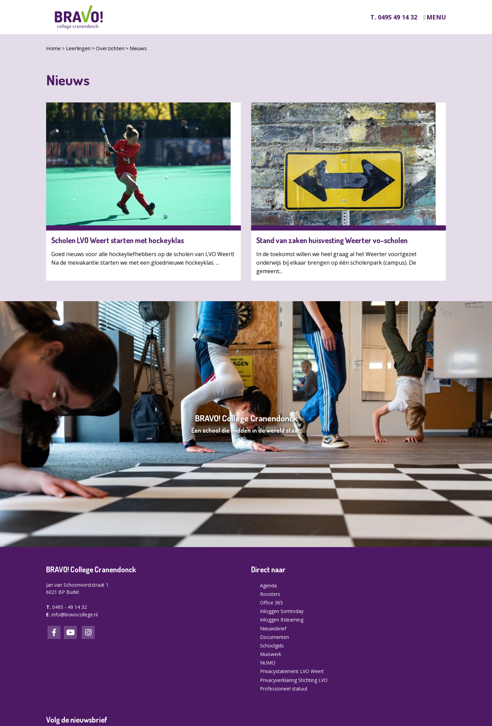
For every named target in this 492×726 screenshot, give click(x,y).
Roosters (270, 594)
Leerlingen (78, 48)
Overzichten (110, 48)
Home (53, 48)
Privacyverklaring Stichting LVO (294, 680)
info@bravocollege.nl (75, 614)
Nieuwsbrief (273, 628)
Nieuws (138, 48)
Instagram (88, 632)
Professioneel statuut (284, 688)
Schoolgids (272, 645)
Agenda (268, 585)
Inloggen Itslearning (281, 619)
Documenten (274, 637)
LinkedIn (70, 632)
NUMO (267, 662)
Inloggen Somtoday (281, 611)
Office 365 (271, 602)
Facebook (53, 632)
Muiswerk (270, 654)
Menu (436, 17)
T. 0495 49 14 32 (393, 17)
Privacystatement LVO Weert (292, 671)
